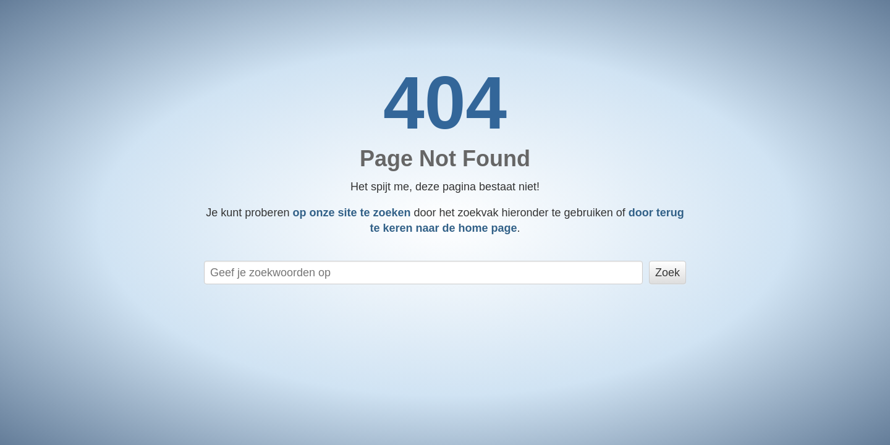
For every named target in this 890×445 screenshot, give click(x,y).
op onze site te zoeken (351, 212)
